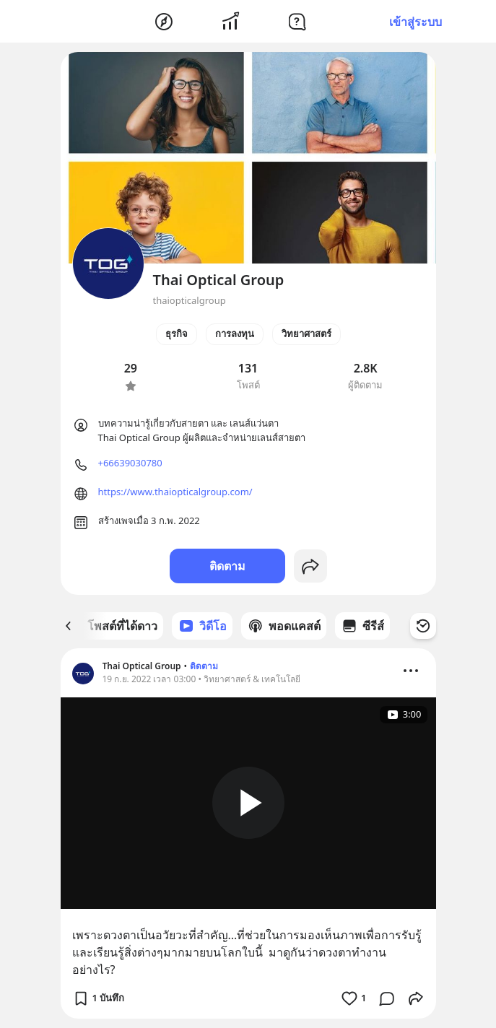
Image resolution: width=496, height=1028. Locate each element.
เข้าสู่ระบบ (415, 22)
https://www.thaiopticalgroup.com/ (175, 491)
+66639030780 (130, 462)
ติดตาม (227, 566)
